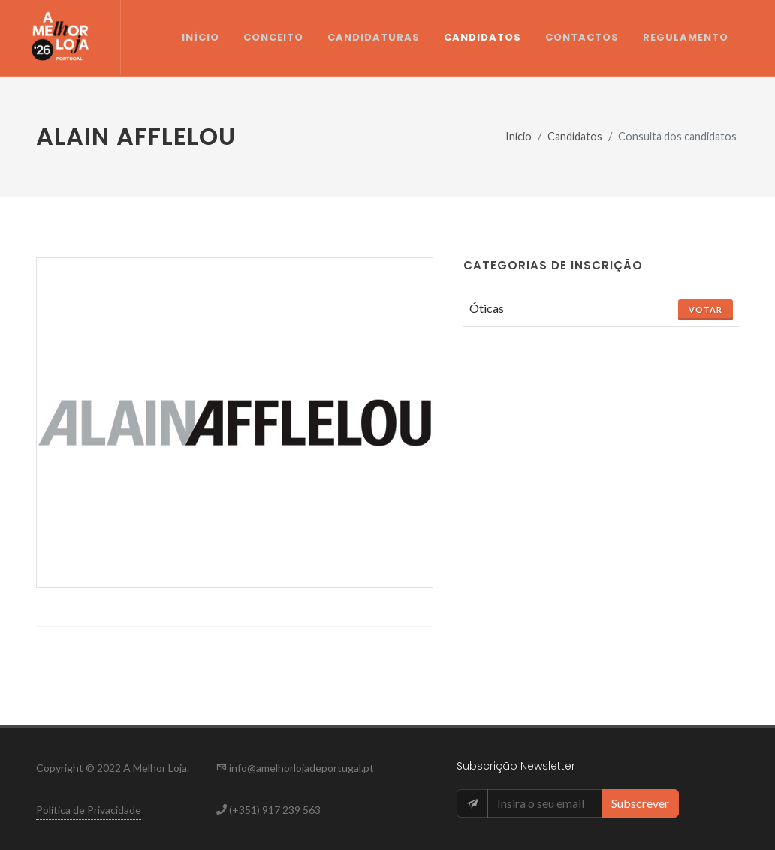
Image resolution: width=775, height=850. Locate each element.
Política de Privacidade (88, 809)
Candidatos (574, 136)
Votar (705, 309)
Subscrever (640, 803)
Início (518, 136)
